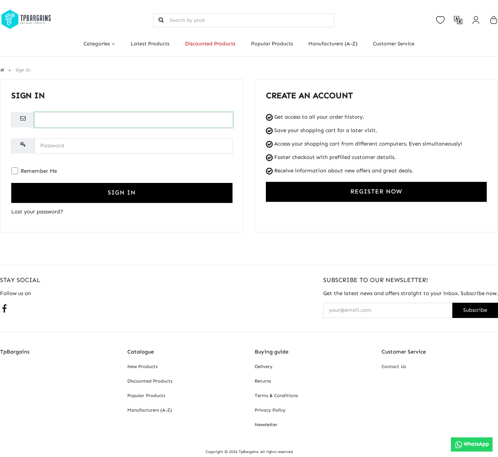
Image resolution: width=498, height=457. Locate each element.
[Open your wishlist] (440, 20)
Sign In (122, 192)
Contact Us (394, 366)
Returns (263, 381)
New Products (142, 366)
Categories (96, 44)
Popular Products (272, 44)
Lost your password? (37, 211)
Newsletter (266, 424)
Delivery (263, 366)
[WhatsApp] (472, 444)
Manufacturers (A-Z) (332, 44)
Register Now (376, 191)
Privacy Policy (270, 410)
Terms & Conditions (276, 395)
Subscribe (475, 310)
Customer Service (394, 44)
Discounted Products (210, 44)
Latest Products (150, 44)
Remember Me (34, 171)
